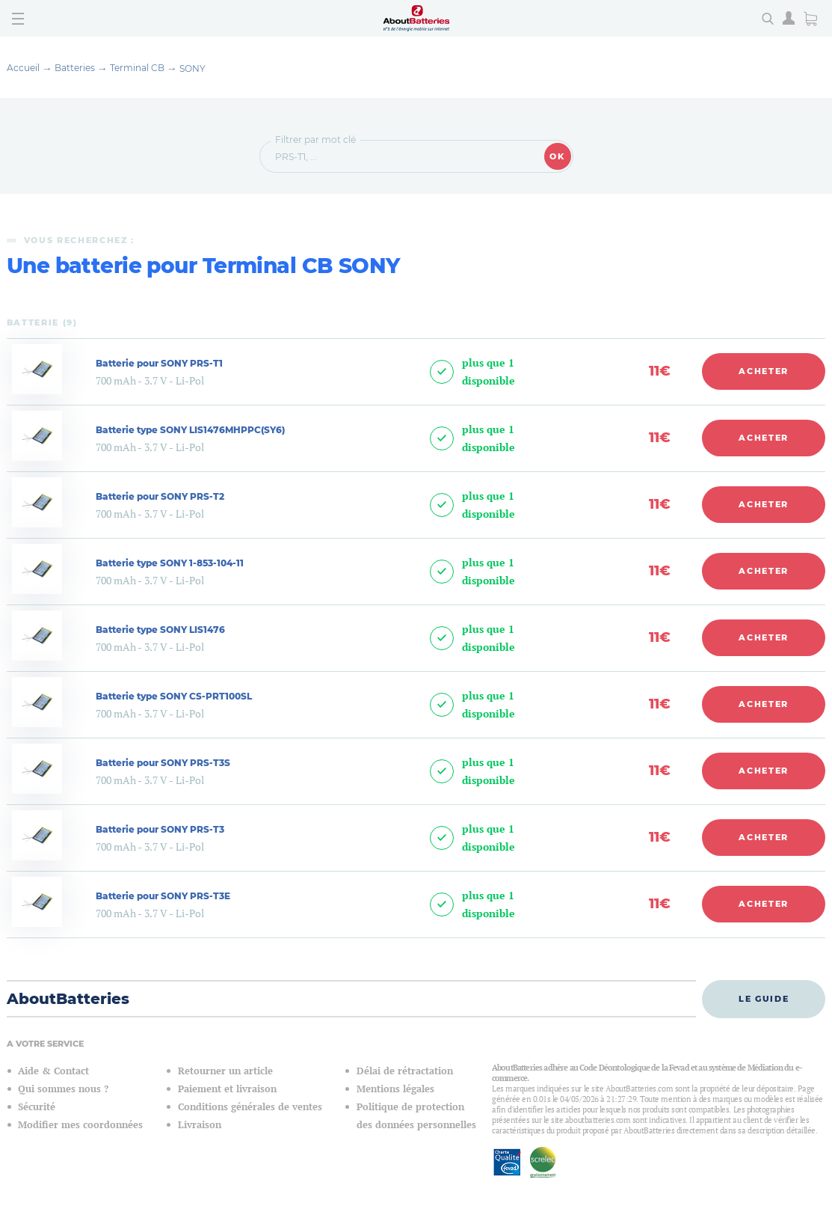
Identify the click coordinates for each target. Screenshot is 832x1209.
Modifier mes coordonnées (80, 1124)
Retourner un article (225, 1071)
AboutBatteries (68, 999)
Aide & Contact (53, 1071)
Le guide (764, 999)
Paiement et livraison (227, 1089)
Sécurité (36, 1107)
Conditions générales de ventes (250, 1107)
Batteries (75, 67)
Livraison (199, 1124)
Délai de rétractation (405, 1071)
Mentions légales (395, 1089)
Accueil (23, 67)
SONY (192, 68)
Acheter (764, 371)
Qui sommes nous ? (63, 1089)
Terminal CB (137, 67)
